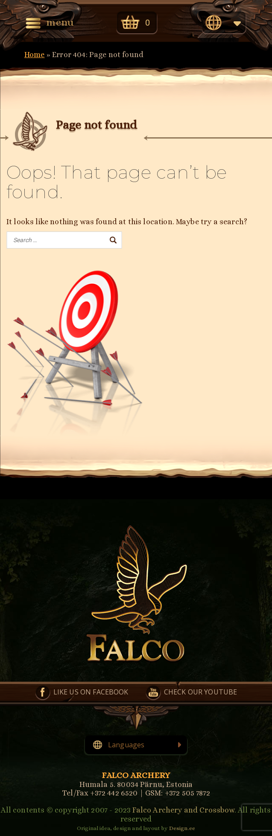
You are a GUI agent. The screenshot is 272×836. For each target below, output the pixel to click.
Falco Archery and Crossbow (183, 810)
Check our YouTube (200, 692)
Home (34, 54)
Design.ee (182, 828)
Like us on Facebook (91, 692)
